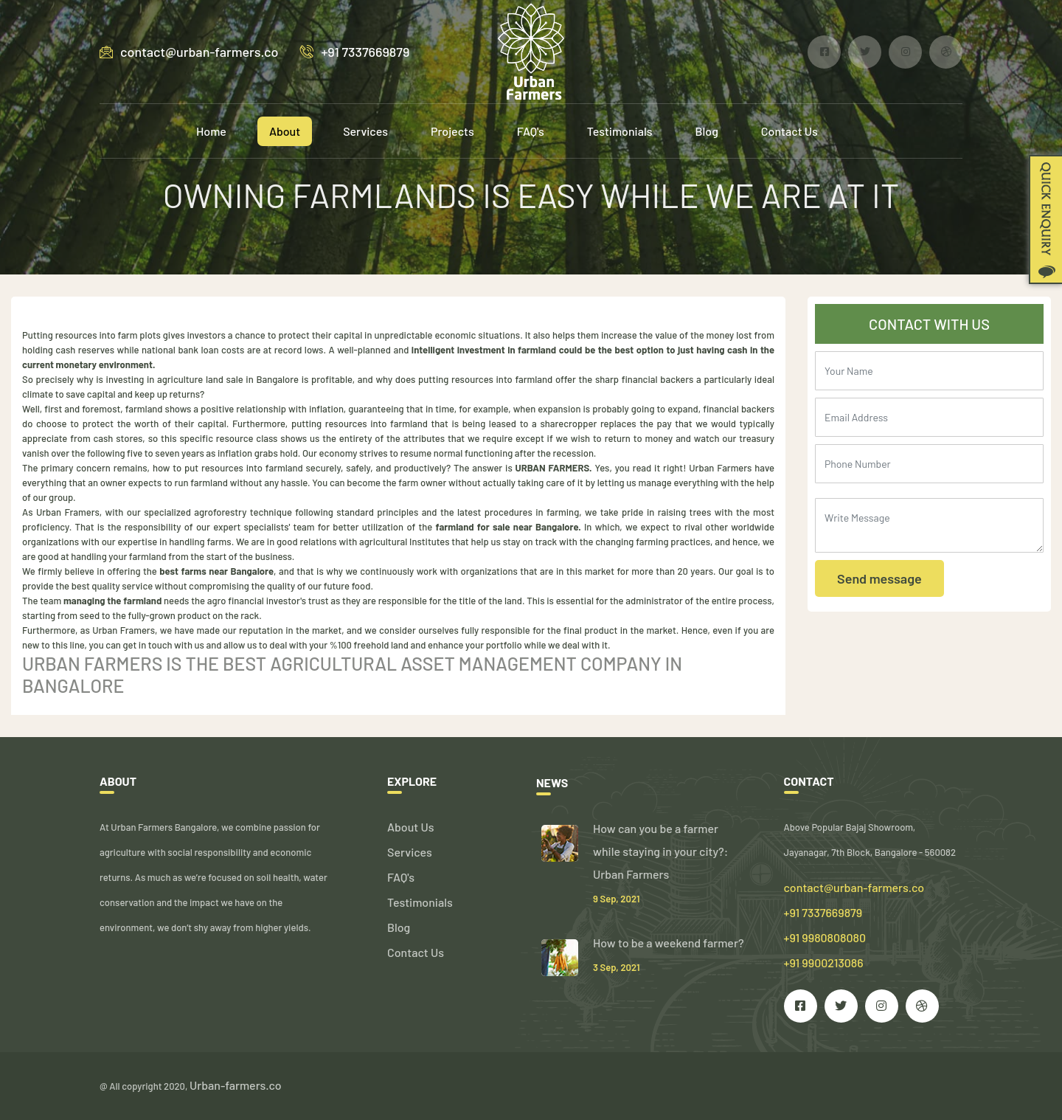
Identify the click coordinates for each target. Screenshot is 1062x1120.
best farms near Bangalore (216, 571)
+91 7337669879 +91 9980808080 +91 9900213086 (825, 937)
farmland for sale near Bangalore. (508, 527)
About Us (410, 827)
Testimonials (620, 131)
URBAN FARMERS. (554, 468)
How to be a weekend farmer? (668, 943)
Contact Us (789, 131)
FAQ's (530, 131)
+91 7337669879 (354, 52)
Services (365, 131)
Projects (452, 131)
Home (211, 131)
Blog (706, 131)
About (284, 131)
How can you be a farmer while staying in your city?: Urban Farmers (660, 851)
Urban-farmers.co (236, 1085)
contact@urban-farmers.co (189, 52)
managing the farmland (111, 600)
